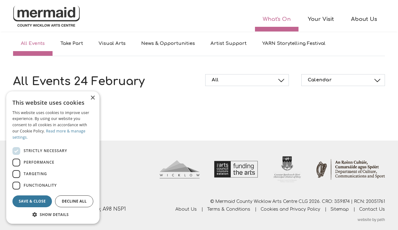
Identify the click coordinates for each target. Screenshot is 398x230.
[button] (52, 214)
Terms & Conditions (228, 209)
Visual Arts (112, 43)
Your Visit (321, 19)
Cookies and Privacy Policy (290, 209)
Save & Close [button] (32, 201)
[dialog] (53, 157)
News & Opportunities (168, 43)
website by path (371, 219)
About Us (364, 19)
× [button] (92, 98)
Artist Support (229, 43)
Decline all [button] (74, 201)
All (249, 80)
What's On (277, 19)
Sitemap (340, 209)
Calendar (345, 80)
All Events (33, 43)
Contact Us (372, 209)
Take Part (71, 43)
